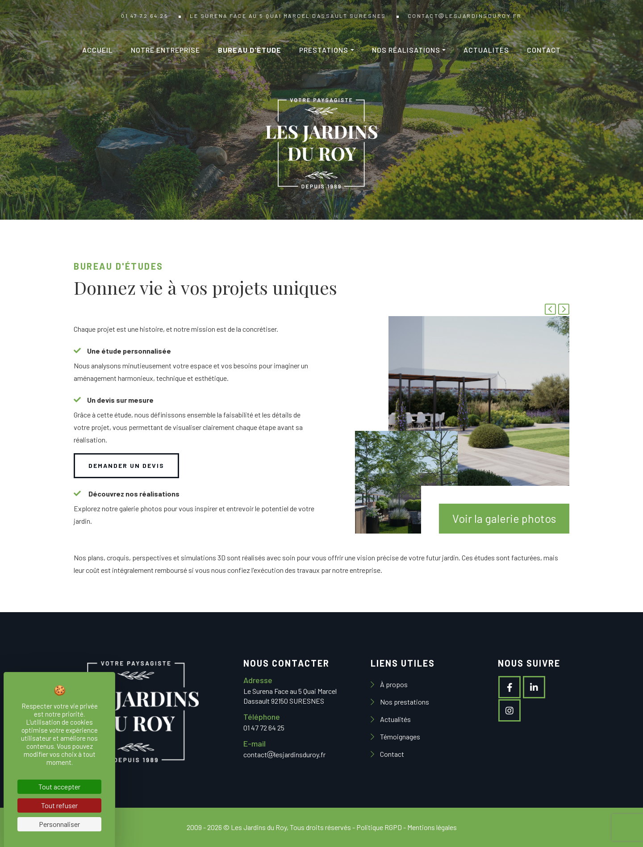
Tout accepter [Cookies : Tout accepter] (59, 786)
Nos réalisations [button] (406, 50)
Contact (544, 50)
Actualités (486, 50)
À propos (393, 684)
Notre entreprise (165, 50)
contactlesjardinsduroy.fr (465, 16)
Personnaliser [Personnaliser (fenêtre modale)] (59, 824)
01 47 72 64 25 (144, 16)
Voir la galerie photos (504, 518)
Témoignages (399, 736)
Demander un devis (126, 465)
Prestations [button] (323, 50)
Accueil (97, 50)
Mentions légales (432, 827)
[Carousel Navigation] (556, 310)
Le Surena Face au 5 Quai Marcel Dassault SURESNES (288, 16)
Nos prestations (404, 701)
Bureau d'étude (249, 50)
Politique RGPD (379, 827)
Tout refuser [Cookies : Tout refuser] (59, 805)
